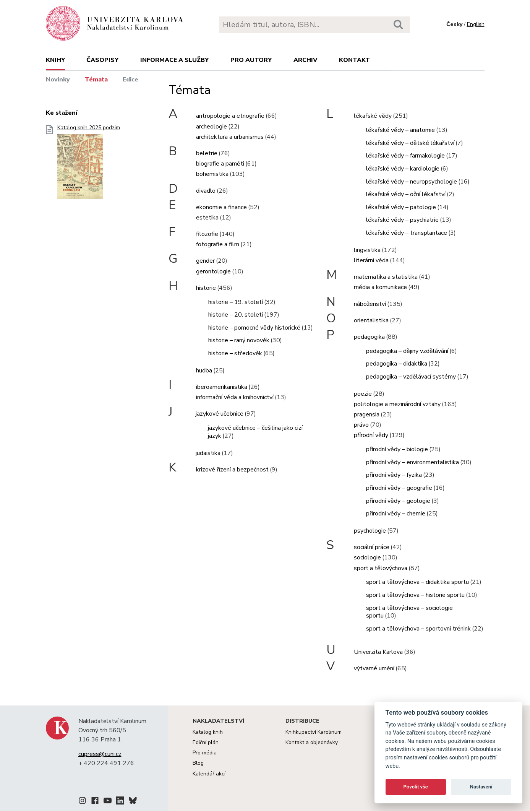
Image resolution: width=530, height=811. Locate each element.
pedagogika (369, 337)
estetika (207, 217)
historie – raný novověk (238, 340)
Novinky (58, 79)
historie (206, 288)
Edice (130, 79)
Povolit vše (416, 787)
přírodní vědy (371, 435)
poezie (363, 394)
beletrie (206, 153)
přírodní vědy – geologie (398, 501)
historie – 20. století (235, 314)
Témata (96, 79)
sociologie (367, 557)
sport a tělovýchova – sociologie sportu (409, 612)
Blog (198, 763)
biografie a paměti (220, 163)
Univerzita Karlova (378, 652)
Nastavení (481, 787)
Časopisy (102, 60)
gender (205, 261)
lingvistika (367, 250)
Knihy (55, 60)
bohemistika (212, 174)
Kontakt (354, 60)
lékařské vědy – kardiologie (402, 168)
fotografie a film (217, 244)
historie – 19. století (235, 302)
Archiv (305, 60)
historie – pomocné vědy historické (254, 327)
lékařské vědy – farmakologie (405, 155)
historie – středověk (235, 353)
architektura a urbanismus (230, 137)
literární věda (371, 260)
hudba (204, 370)
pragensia (366, 414)
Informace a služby (174, 60)
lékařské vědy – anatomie (400, 130)
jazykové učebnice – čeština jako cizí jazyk (255, 432)
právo (361, 425)
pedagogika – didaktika (396, 363)
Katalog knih (208, 732)
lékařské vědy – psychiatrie (402, 220)
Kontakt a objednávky (311, 742)
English (476, 24)
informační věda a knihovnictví (235, 397)
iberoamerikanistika (221, 387)
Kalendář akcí (209, 773)
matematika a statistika (386, 277)
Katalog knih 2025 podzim (88, 164)
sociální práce (371, 547)
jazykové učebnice (219, 414)
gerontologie (213, 271)
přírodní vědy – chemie (395, 513)
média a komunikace (380, 287)
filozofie (207, 234)
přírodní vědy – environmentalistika (412, 462)
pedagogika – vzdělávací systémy (411, 376)
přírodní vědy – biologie (397, 449)
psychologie (370, 531)
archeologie (211, 126)
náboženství (370, 304)
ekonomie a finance (221, 207)
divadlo (206, 191)
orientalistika (371, 320)
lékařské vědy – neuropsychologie (411, 181)
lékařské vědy (373, 116)
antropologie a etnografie (230, 116)
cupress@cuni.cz (100, 754)
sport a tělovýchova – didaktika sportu (417, 582)
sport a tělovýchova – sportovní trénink (418, 628)
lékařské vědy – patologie (401, 207)
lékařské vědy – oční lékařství (406, 194)
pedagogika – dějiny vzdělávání (407, 351)
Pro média (205, 752)
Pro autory (251, 60)
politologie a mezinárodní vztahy (397, 404)
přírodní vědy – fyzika (394, 475)
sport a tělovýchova (380, 568)
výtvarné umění (374, 668)
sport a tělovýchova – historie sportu (415, 595)
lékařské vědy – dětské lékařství (410, 143)
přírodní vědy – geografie (399, 488)
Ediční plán (206, 742)
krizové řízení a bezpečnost (232, 469)
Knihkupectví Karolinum (313, 732)
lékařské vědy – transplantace (406, 233)
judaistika (208, 453)
